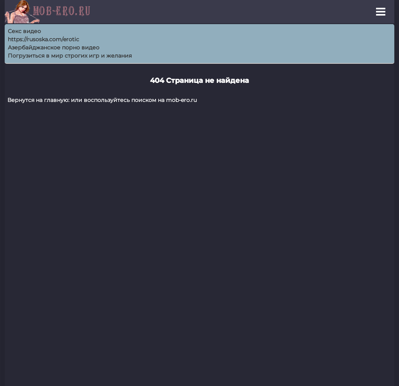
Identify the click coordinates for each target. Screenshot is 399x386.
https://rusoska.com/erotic (43, 39)
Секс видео (24, 31)
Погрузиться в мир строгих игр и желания (70, 55)
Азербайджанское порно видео (53, 47)
